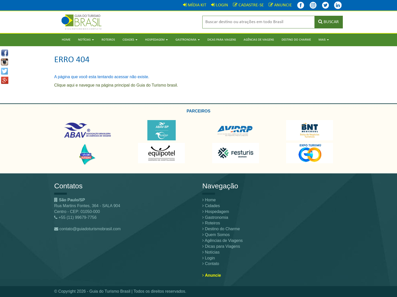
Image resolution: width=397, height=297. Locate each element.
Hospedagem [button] (156, 39)
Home (66, 39)
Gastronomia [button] (187, 39)
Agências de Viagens (259, 39)
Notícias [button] (86, 39)
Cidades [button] (130, 39)
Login (208, 258)
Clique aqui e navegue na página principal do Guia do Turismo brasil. (116, 85)
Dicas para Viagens (221, 39)
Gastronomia (215, 217)
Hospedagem (215, 211)
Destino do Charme (296, 39)
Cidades (211, 206)
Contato (210, 263)
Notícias (211, 252)
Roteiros (108, 39)
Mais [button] (324, 39)
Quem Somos (216, 235)
